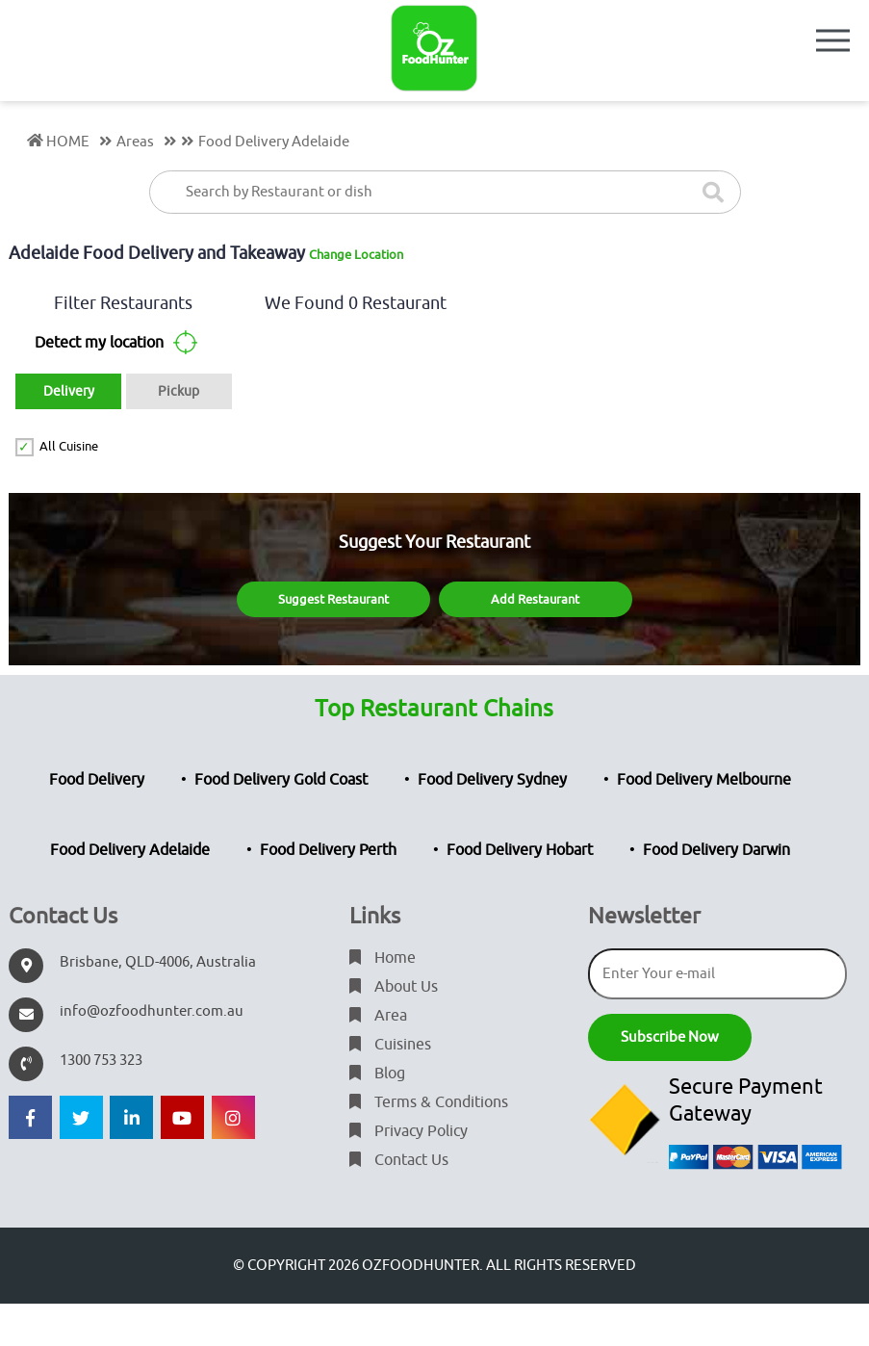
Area (378, 1015)
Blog (377, 1073)
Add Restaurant (535, 599)
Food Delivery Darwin (716, 850)
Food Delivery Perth (328, 850)
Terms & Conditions (428, 1102)
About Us (393, 987)
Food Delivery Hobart (520, 850)
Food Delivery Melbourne (704, 779)
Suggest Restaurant (333, 599)
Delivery (68, 391)
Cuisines (390, 1044)
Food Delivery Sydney (492, 779)
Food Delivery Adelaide (130, 850)
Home (382, 958)
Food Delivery (96, 779)
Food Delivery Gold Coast (281, 779)
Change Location (356, 254)
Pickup (178, 391)
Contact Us (398, 1160)
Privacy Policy (408, 1131)
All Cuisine (68, 446)
